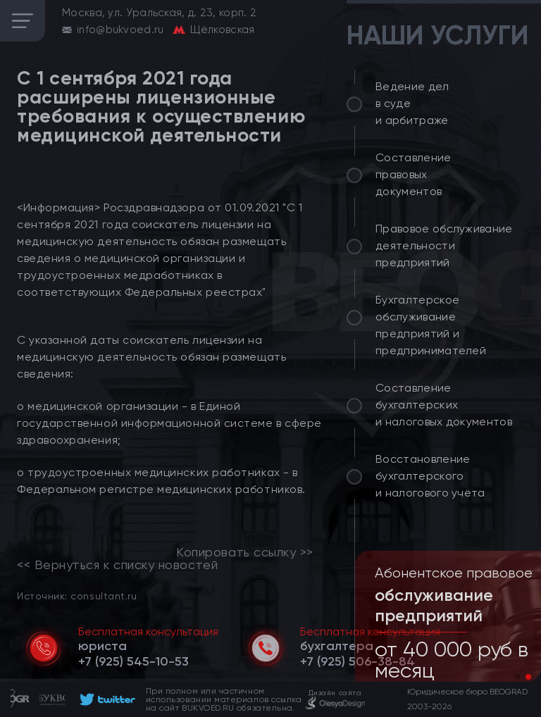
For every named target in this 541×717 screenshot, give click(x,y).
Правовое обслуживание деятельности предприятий (444, 245)
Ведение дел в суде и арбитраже (412, 103)
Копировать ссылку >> (244, 552)
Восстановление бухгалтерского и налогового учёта (430, 475)
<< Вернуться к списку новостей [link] (117, 565)
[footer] (105, 699)
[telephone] (133, 661)
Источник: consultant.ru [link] (77, 595)
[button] (517, 677)
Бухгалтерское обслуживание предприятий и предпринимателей (430, 325)
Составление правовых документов (413, 174)
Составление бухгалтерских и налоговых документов (443, 404)
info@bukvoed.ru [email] (120, 30)
